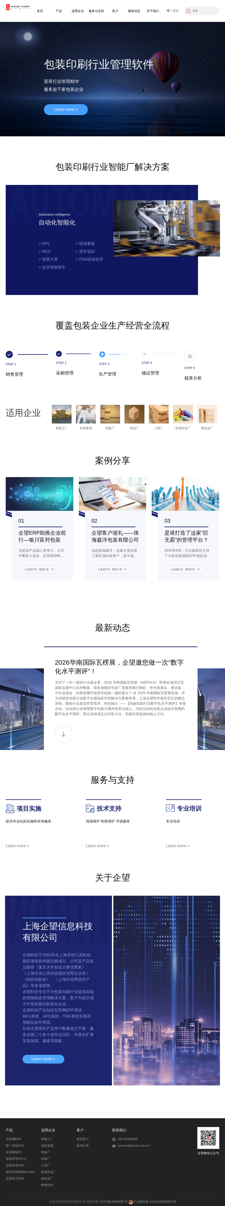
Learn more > (66, 109)
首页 (40, 11)
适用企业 (78, 11)
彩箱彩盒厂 (48, 1172)
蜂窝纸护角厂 (50, 1185)
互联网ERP (13, 1139)
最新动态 (134, 11)
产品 (59, 11)
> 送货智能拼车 (52, 271)
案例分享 (83, 1145)
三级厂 (45, 1165)
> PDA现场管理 (89, 263)
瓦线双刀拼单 (15, 1178)
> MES (45, 255)
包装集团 (47, 1145)
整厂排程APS (15, 1145)
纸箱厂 (45, 1158)
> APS (44, 247)
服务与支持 (96, 11)
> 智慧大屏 (48, 263)
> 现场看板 (85, 247)
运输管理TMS (15, 1165)
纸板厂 (45, 1152)
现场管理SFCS (16, 1158)
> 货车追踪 (85, 255)
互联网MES (14, 1152)
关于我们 (153, 11)
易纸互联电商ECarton (20, 1172)
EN (175, 11)
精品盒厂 (47, 1178)
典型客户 (83, 1139)
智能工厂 (47, 1139)
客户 (115, 11)
